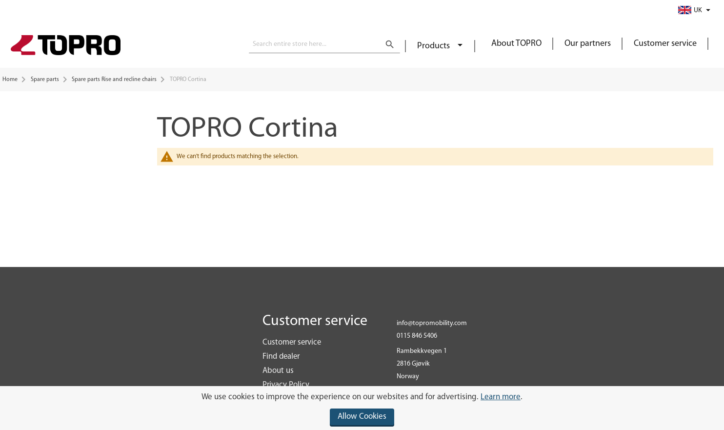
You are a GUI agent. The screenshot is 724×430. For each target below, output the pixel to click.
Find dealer (281, 356)
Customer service (665, 43)
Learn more (501, 397)
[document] (362, 408)
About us (278, 371)
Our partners (587, 43)
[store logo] (66, 46)
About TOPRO (516, 43)
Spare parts (45, 79)
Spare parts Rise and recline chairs (114, 79)
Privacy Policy (285, 385)
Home (10, 79)
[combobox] (324, 44)
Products (434, 46)
